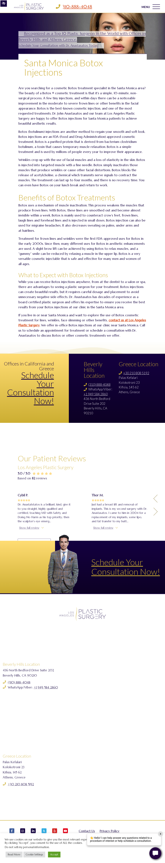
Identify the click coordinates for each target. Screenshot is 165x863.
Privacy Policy (109, 831)
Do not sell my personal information (27, 847)
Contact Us (87, 831)
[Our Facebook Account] (11, 832)
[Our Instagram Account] (22, 832)
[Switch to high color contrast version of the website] (3, 3)
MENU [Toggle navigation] (151, 6)
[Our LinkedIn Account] (33, 832)
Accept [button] (54, 854)
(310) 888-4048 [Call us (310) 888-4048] (99, 385)
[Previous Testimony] (155, 536)
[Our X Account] (44, 832)
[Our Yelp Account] (54, 832)
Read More (14, 854)
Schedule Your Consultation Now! (30, 388)
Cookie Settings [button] (34, 854)
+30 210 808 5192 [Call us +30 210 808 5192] (136, 373)
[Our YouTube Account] (65, 832)
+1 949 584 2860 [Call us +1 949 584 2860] (96, 394)
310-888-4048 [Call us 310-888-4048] (77, 6)
